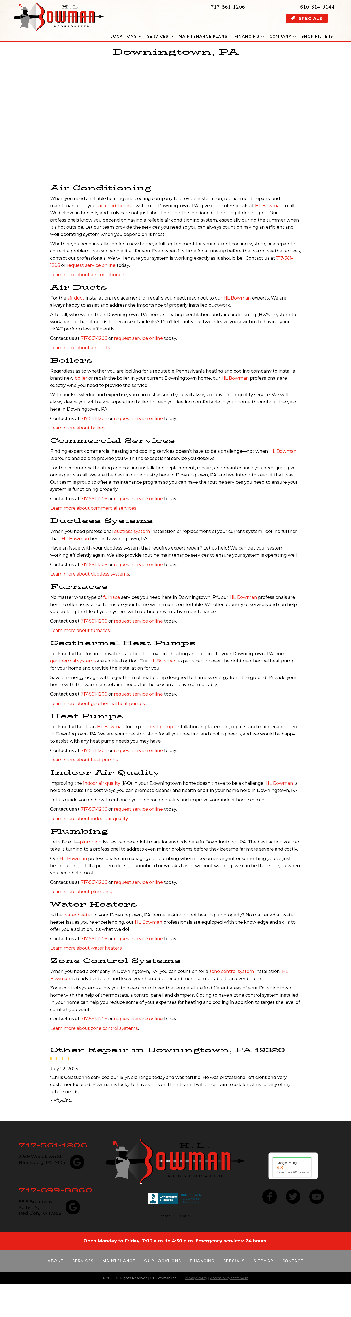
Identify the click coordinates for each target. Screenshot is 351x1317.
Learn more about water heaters (86, 948)
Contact (292, 1261)
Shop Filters (317, 36)
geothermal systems (73, 661)
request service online (91, 265)
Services (158, 36)
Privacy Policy (196, 1278)
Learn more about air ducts (80, 347)
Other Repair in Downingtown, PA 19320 (167, 1050)
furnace (111, 597)
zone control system (231, 971)
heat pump (160, 726)
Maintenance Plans (203, 36)
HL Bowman (269, 205)
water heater (78, 915)
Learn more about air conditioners (88, 274)
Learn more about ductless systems (89, 574)
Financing (247, 36)
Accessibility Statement (229, 1278)
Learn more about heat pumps (84, 760)
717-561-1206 (228, 7)
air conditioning (116, 205)
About (55, 1261)
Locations (123, 36)
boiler (81, 378)
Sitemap (263, 1261)
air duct (75, 298)
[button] (140, 36)
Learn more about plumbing (81, 891)
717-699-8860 (55, 1190)
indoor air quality (101, 783)
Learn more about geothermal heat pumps (97, 703)
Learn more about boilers (78, 428)
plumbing (91, 842)
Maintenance (119, 1261)
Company (280, 36)
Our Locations (162, 1261)
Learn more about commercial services (93, 508)
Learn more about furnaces (80, 630)
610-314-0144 (317, 7)
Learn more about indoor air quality (89, 818)
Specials (234, 1261)
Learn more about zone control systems (94, 1028)
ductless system (132, 531)
